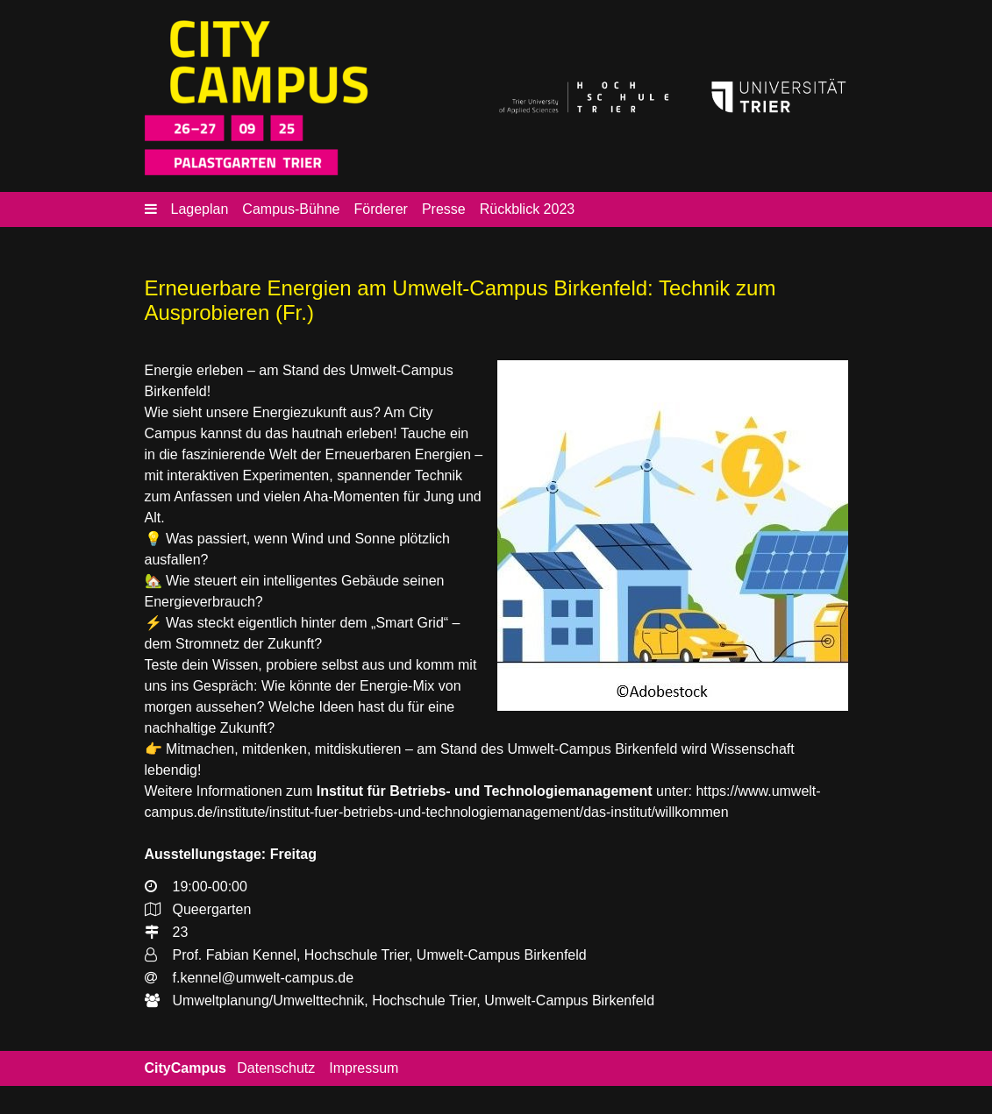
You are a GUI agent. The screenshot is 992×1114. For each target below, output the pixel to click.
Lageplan (200, 209)
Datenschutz (276, 1068)
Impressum (363, 1068)
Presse (444, 209)
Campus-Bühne (290, 209)
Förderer (381, 209)
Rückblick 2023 (527, 209)
